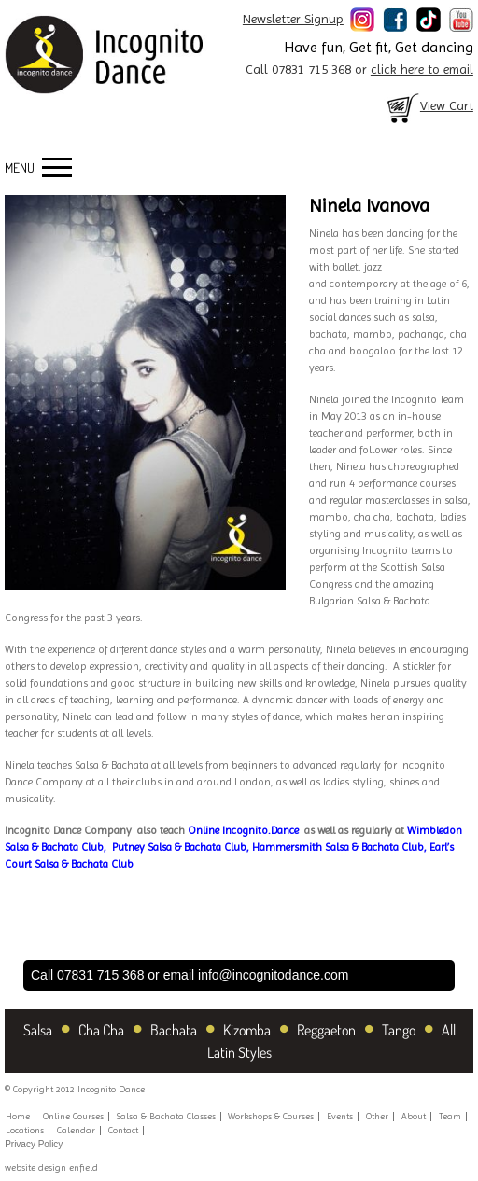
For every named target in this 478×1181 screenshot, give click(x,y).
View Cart (428, 105)
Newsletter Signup (293, 18)
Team (450, 1116)
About (413, 1116)
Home (18, 1116)
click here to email (422, 69)
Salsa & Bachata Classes (166, 1116)
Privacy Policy (34, 1144)
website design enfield (51, 1167)
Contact (123, 1130)
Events (340, 1116)
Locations (25, 1130)
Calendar (76, 1130)
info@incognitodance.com (273, 974)
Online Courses (73, 1116)
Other (377, 1116)
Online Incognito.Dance (243, 830)
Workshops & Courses (271, 1116)
